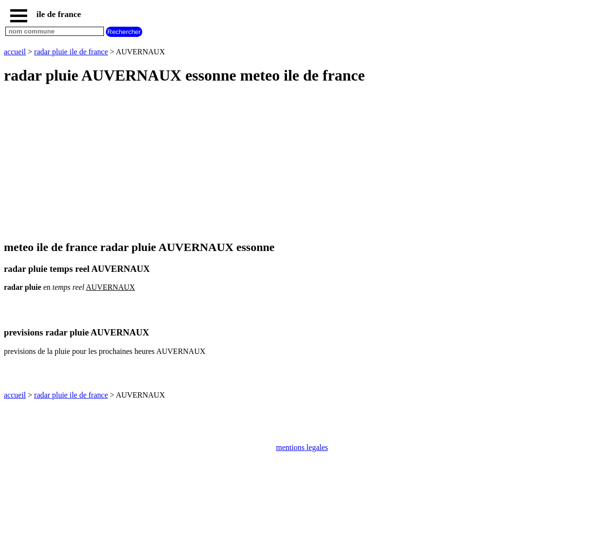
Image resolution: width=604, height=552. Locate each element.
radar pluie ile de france (71, 52)
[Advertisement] (295, 163)
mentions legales (302, 447)
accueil (15, 52)
